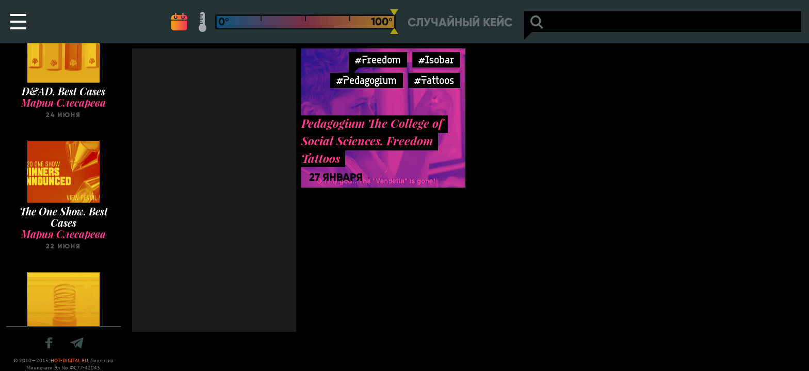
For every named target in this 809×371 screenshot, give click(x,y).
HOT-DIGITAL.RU (69, 360)
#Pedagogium (366, 80)
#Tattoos (434, 80)
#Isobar (436, 59)
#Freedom (378, 59)
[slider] (394, 21)
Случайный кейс (460, 22)
